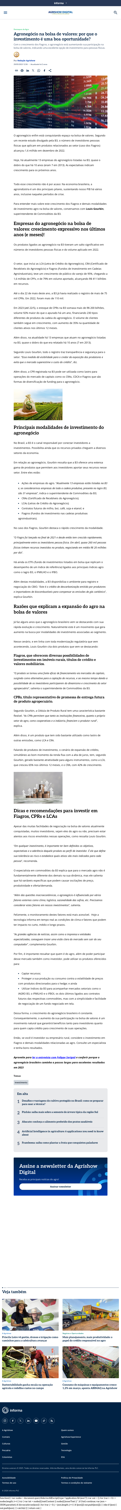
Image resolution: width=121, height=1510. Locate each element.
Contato (6, 1437)
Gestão (64, 1443)
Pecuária (6, 1450)
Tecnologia (66, 1450)
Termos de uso (9, 1482)
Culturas (6, 1443)
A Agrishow (7, 1430)
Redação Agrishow (26, 60)
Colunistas (7, 1457)
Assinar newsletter (60, 1186)
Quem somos (67, 1430)
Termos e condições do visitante (76, 1482)
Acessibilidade (9, 1477)
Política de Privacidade (72, 1477)
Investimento (21, 1082)
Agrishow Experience (71, 1437)
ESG (63, 1457)
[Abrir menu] (5, 12)
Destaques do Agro (21, 29)
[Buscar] (115, 12)
